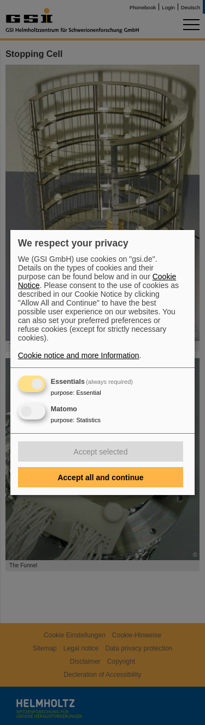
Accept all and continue (100, 477)
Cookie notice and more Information (78, 355)
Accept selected (101, 451)
